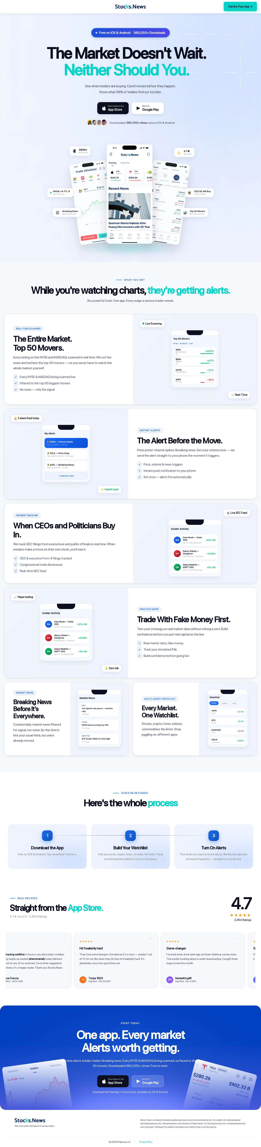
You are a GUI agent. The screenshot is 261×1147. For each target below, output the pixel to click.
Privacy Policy (145, 1142)
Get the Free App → (240, 6)
